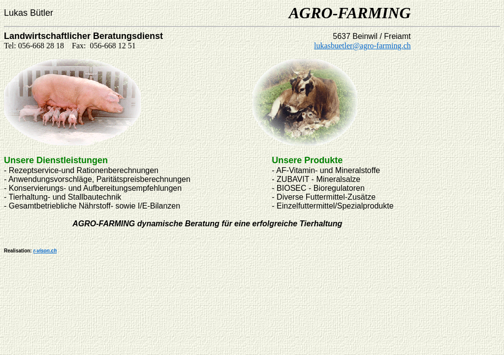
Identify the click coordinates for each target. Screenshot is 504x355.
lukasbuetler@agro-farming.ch (362, 45)
